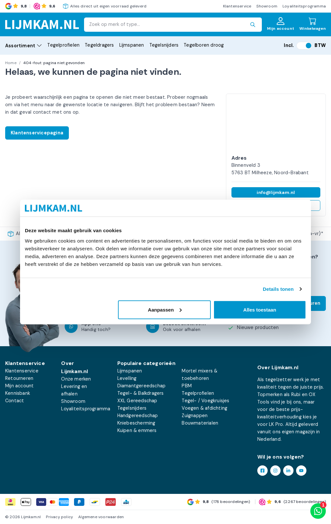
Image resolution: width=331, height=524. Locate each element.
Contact (14, 401)
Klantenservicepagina (37, 133)
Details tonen (278, 289)
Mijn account (19, 386)
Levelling (127, 378)
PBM (187, 386)
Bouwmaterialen (200, 423)
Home (10, 62)
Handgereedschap (137, 415)
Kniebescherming (136, 423)
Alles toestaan (259, 309)
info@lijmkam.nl (276, 192)
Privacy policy (59, 516)
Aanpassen (165, 309)
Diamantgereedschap (141, 386)
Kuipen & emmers (137, 430)
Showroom (266, 6)
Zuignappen (195, 415)
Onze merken (76, 379)
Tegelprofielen (63, 45)
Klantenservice (237, 6)
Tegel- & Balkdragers (140, 393)
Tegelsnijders (164, 45)
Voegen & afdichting (204, 408)
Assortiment (23, 46)
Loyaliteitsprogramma (304, 6)
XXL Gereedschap (137, 401)
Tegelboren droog (204, 45)
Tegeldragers (99, 45)
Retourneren (19, 378)
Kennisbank (17, 393)
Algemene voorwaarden (101, 516)
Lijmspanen (131, 45)
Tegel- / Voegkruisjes (205, 401)
